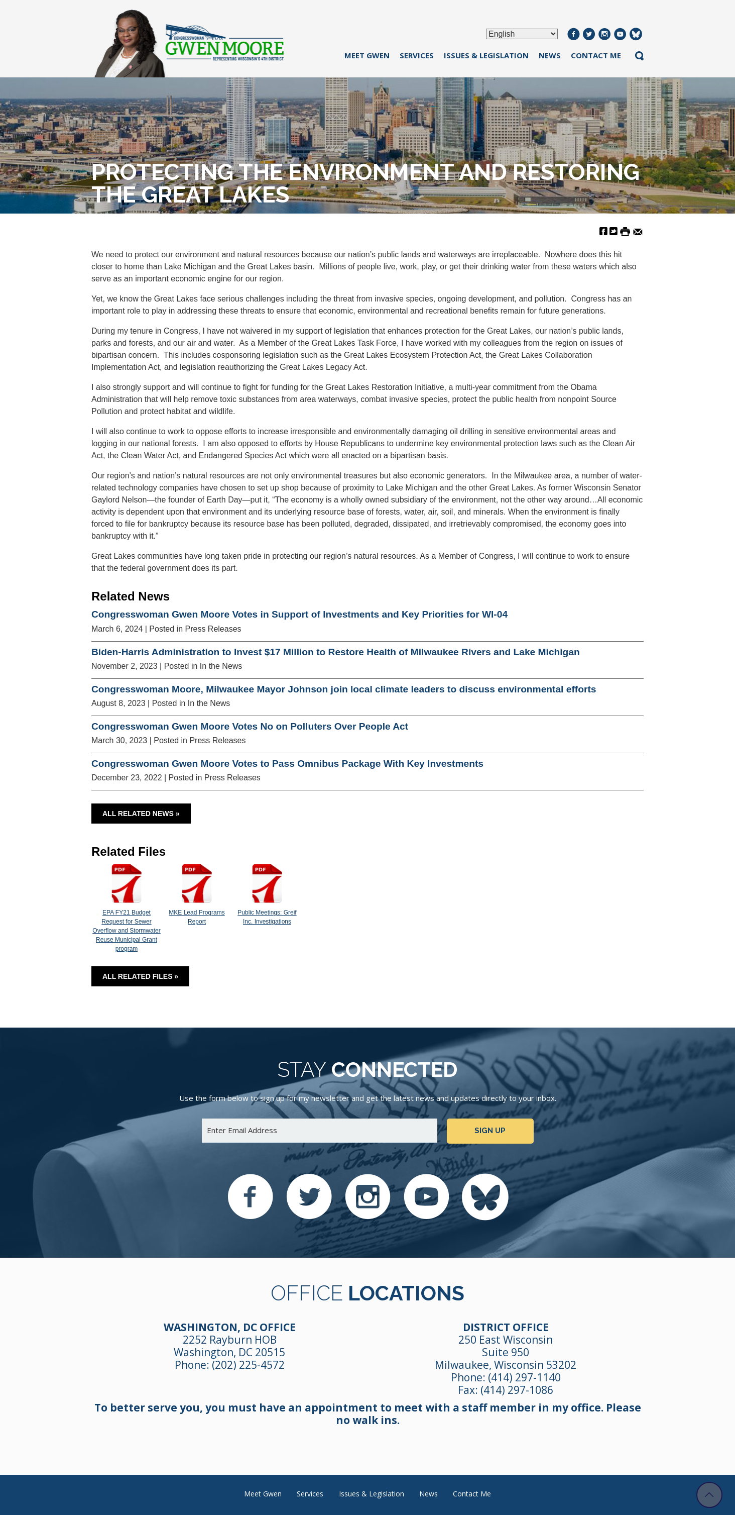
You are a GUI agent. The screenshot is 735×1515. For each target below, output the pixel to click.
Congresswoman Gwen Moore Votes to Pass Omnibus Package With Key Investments (287, 763)
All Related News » (141, 814)
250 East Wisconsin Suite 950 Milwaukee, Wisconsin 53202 (505, 1352)
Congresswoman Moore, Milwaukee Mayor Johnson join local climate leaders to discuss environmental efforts (343, 689)
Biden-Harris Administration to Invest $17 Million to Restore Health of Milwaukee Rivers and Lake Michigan (335, 652)
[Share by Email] (638, 231)
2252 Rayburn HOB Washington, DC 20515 (229, 1346)
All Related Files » (140, 976)
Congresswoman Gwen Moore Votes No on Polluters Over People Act (249, 726)
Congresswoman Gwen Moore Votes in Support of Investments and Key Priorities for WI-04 (299, 614)
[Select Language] (522, 34)
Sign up (490, 1130)
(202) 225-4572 (248, 1365)
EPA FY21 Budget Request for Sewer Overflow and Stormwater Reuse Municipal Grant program (126, 908)
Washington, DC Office (230, 1327)
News (550, 55)
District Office (506, 1327)
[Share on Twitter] (613, 231)
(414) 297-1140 (524, 1377)
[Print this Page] (625, 231)
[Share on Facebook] (603, 231)
